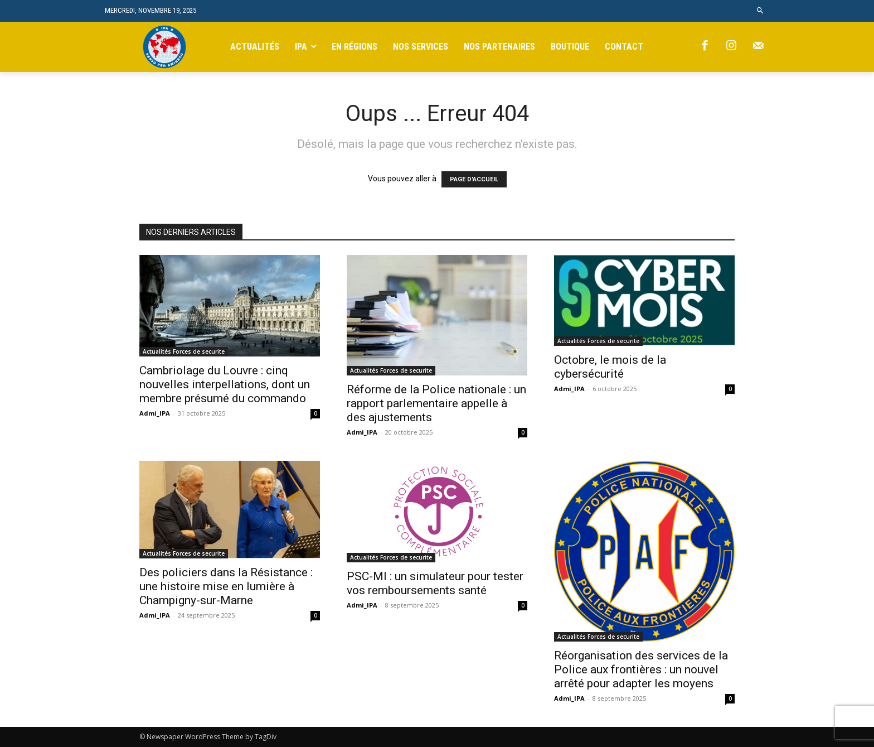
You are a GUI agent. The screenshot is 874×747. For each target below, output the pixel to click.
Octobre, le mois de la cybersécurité (610, 366)
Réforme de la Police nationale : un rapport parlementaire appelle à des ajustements (436, 403)
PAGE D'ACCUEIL (474, 179)
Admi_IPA (154, 413)
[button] (760, 11)
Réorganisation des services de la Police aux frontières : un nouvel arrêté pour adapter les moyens (641, 669)
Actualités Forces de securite (184, 351)
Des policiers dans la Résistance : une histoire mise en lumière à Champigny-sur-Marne (226, 586)
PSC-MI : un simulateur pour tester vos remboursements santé (435, 583)
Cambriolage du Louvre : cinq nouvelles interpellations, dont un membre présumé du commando (224, 384)
